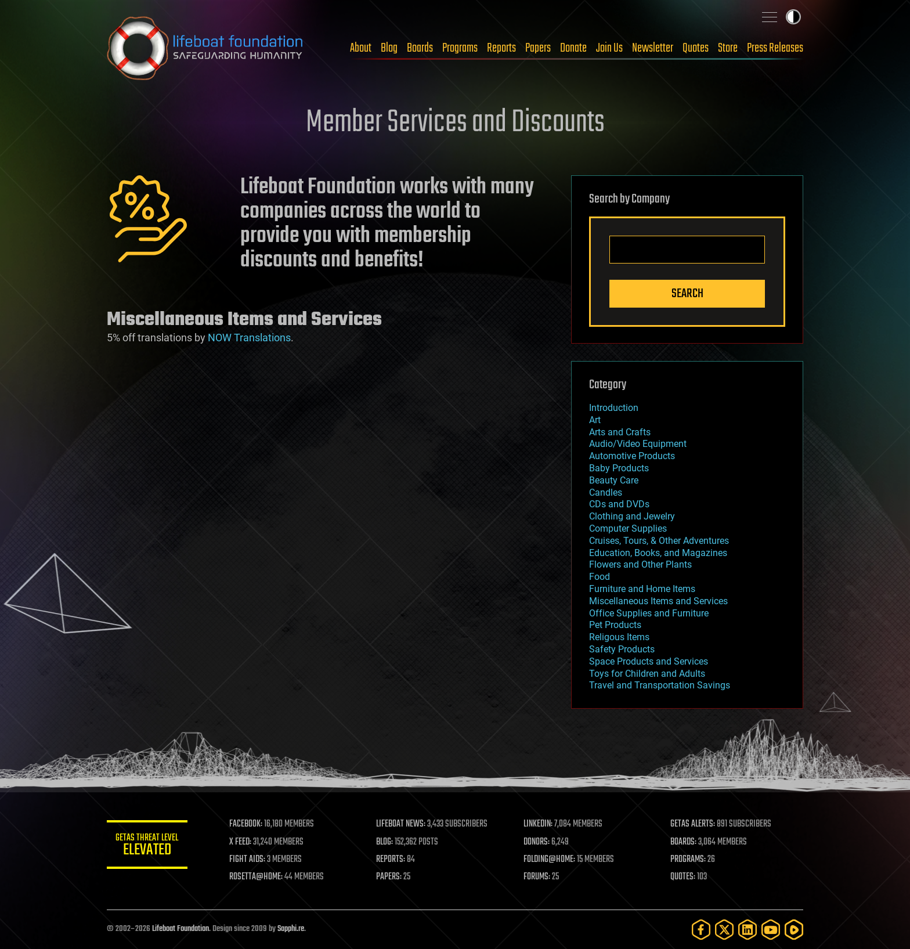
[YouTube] (770, 929)
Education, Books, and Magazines (658, 552)
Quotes (695, 48)
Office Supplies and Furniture (649, 613)
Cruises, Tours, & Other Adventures (659, 540)
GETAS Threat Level (147, 847)
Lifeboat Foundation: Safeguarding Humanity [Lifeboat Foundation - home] (205, 48)
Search (687, 294)
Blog (389, 48)
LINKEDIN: (538, 824)
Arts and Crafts (620, 432)
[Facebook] (701, 929)
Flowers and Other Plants (640, 564)
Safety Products (622, 649)
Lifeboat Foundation (180, 929)
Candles (605, 492)
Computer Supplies (628, 528)
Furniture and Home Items (642, 588)
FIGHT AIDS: (248, 859)
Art (595, 419)
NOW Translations (249, 337)
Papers (538, 48)
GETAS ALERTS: (693, 824)
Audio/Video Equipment (638, 443)
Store (728, 48)
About (360, 48)
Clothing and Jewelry (632, 516)
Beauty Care (613, 480)
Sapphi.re (290, 929)
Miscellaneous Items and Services (658, 601)
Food (599, 576)
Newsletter (652, 48)
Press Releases (775, 48)
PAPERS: (389, 877)
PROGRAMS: (688, 859)
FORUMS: (537, 877)
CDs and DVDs (619, 504)
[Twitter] (724, 929)
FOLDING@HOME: (550, 859)
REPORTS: (391, 859)
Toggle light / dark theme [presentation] (793, 16)
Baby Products (619, 468)
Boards (420, 48)
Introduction (613, 407)
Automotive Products (632, 455)
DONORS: (537, 842)
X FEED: (241, 842)
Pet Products (615, 624)
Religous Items (619, 637)
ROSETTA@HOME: (256, 877)
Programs (460, 48)
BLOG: (385, 842)
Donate (573, 48)
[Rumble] (794, 929)
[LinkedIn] (747, 929)
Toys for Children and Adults (647, 673)
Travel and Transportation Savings (659, 685)
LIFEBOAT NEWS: (401, 824)
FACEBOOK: (246, 824)
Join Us (609, 48)
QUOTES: (683, 877)
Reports (501, 48)
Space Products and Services (648, 661)
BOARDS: (684, 842)
